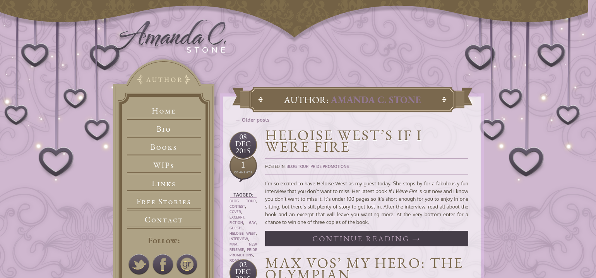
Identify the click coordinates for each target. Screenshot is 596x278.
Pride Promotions (329, 166)
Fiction (236, 222)
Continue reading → (366, 239)
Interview (238, 239)
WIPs (164, 165)
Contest (237, 206)
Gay (252, 222)
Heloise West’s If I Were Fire (344, 140)
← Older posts (252, 120)
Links (164, 183)
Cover (235, 212)
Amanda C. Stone (376, 99)
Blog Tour (242, 201)
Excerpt (236, 217)
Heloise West (242, 233)
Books (164, 147)
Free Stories (164, 201)
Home (164, 110)
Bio (164, 129)
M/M (233, 244)
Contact (164, 219)
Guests (235, 228)
